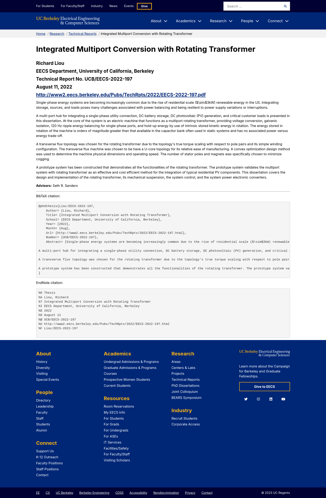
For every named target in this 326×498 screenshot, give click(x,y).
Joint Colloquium (184, 392)
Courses (110, 373)
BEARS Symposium (186, 398)
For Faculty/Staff (72, 6)
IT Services (112, 442)
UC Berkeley (64, 492)
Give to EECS (264, 387)
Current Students (117, 385)
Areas (176, 362)
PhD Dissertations (185, 385)
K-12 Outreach (47, 457)
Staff (40, 418)
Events (130, 6)
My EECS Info (114, 412)
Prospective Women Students (127, 379)
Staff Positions (47, 469)
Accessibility (139, 492)
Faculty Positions (49, 463)
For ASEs (111, 436)
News (114, 6)
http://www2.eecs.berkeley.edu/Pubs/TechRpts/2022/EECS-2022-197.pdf (121, 94)
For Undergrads (116, 430)
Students (43, 424)
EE (38, 492)
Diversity (43, 368)
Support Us (45, 451)
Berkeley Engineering (94, 492)
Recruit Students (184, 418)
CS (48, 492)
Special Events (47, 379)
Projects (177, 373)
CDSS (119, 492)
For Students (45, 6)
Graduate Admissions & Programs (130, 368)
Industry (97, 6)
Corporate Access (185, 424)
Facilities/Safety (116, 448)
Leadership (45, 406)
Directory (43, 400)
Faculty (42, 412)
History (41, 362)
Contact (42, 475)
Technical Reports (82, 34)
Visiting (42, 373)
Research (57, 34)
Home (41, 34)
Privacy (190, 492)
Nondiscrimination (166, 492)
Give (146, 6)
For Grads (111, 424)
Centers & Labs (183, 368)
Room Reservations (119, 406)
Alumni (41, 430)
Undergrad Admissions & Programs (131, 362)
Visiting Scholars (117, 460)
